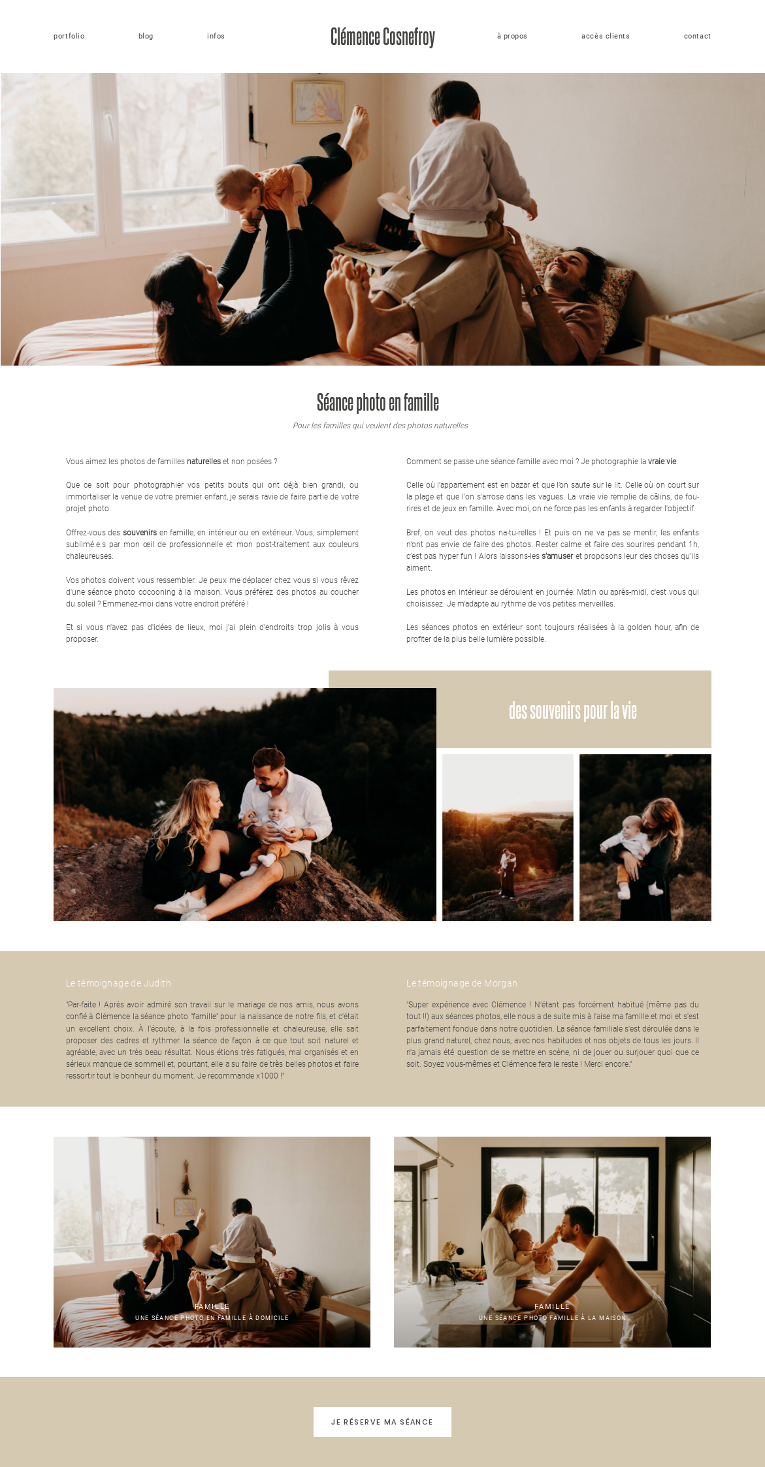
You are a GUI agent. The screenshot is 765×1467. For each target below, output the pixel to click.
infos (216, 36)
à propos (512, 36)
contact (697, 36)
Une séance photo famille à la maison (552, 1241)
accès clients (605, 36)
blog (146, 36)
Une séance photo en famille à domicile (212, 1241)
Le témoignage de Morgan (461, 983)
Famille (213, 1306)
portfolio (69, 36)
